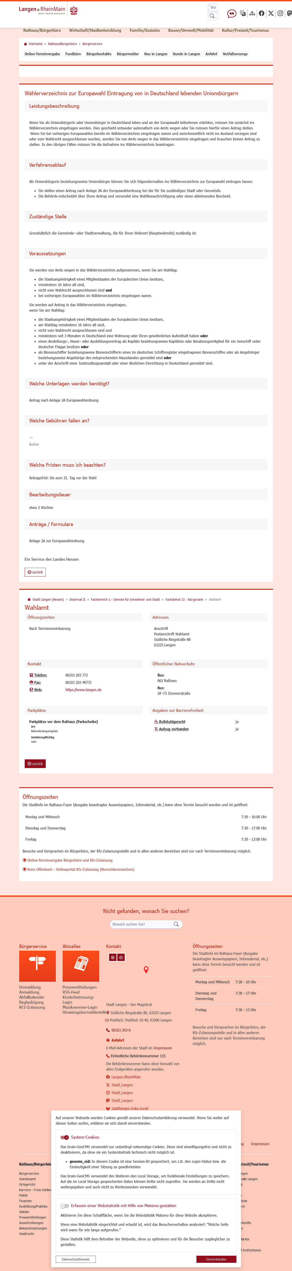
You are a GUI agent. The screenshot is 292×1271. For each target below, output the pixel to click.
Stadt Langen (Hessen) (48, 599)
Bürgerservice (92, 44)
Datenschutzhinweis (76, 1259)
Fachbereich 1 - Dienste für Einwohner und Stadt (125, 599)
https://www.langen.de (83, 689)
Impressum (163, 1048)
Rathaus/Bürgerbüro (62, 44)
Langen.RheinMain (126, 1077)
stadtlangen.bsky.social (130, 1108)
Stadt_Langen (122, 1085)
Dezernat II (77, 599)
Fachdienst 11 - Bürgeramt (184, 599)
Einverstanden (216, 1259)
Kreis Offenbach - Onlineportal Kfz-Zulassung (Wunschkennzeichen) (80, 869)
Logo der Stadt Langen (57, 10)
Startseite (36, 44)
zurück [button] (35, 763)
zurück (35, 572)
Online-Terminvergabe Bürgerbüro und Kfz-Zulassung (70, 860)
